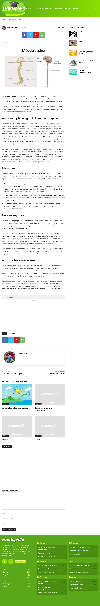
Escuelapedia (13, 28)
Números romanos (44, 553)
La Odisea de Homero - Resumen (80, 565)
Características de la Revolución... (48, 569)
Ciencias (6, 404)
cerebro (38, 159)
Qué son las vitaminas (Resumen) (87, 52)
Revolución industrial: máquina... (48, 592)
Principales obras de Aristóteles (79, 550)
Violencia (82, 32)
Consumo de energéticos (13, 374)
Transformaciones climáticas (44, 409)
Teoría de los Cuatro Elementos (79, 547)
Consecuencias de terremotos (79, 588)
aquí (11, 555)
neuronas (49, 152)
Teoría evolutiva (57, 374)
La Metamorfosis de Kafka (86, 62)
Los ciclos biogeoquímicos (16, 408)
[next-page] (73, 78)
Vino (80, 41)
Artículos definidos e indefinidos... (80, 572)
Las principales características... (48, 565)
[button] (96, 8)
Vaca (37, 439)
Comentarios (10, 297)
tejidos (55, 206)
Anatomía (11, 333)
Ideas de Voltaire (75, 554)
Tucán (5, 439)
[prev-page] (70, 78)
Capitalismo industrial (76, 584)
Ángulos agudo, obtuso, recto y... (48, 556)
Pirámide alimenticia (76, 581)
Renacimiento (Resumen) (46, 572)
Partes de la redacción (76, 569)
